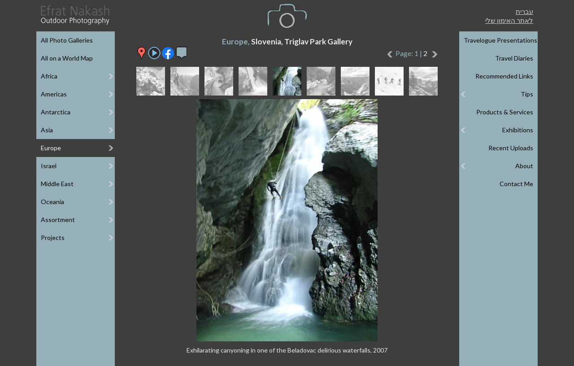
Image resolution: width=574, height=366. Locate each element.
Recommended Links (504, 76)
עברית (524, 11)
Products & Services (504, 112)
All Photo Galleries (67, 40)
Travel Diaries (514, 58)
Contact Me (516, 183)
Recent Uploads (510, 148)
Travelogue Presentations (500, 40)
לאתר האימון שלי (509, 20)
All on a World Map (67, 58)
